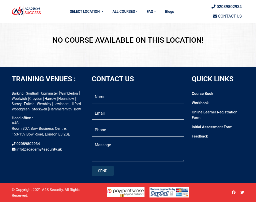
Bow (77, 109)
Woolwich (19, 99)
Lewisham (62, 104)
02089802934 (227, 6)
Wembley (44, 104)
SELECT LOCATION (85, 12)
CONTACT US (227, 16)
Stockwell (39, 109)
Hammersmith (60, 109)
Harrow (50, 99)
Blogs (169, 12)
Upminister (49, 93)
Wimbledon (69, 93)
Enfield (29, 104)
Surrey (17, 104)
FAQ (150, 12)
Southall (32, 93)
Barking (18, 93)
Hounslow (66, 99)
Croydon (35, 99)
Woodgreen (21, 109)
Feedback (200, 136)
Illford (76, 104)
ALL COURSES (123, 12)
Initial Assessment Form (212, 127)
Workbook (200, 103)
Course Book (202, 93)
